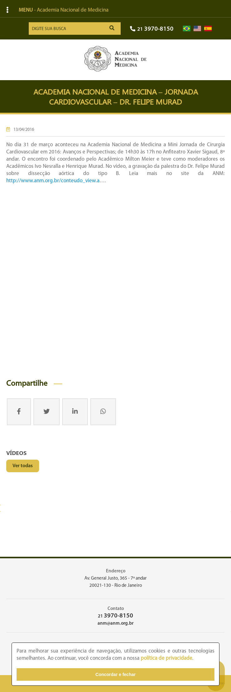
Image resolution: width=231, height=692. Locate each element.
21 (151, 29)
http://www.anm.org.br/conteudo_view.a (52, 180)
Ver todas (23, 465)
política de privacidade (166, 658)
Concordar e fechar (115, 674)
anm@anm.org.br (115, 623)
